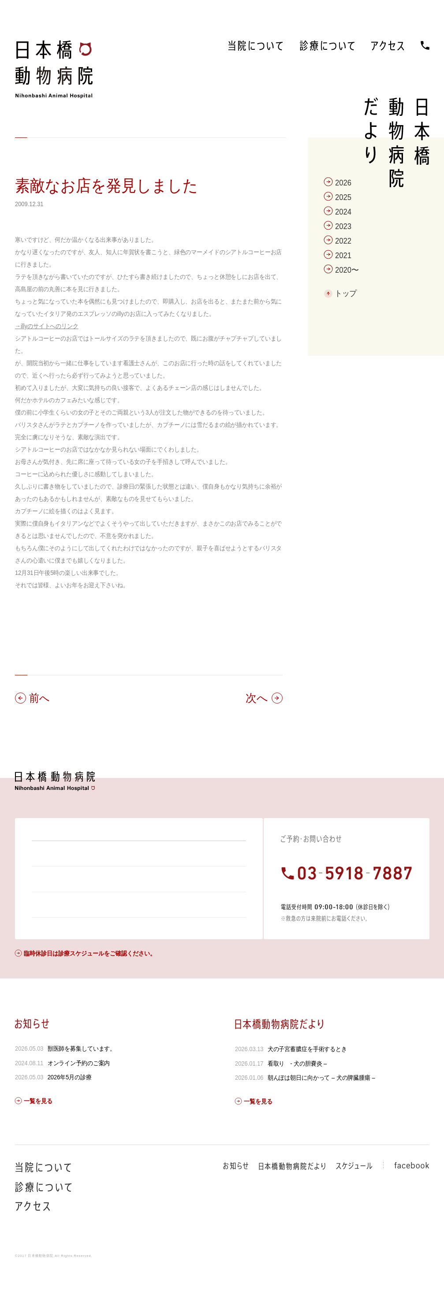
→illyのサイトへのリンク (46, 326)
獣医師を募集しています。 (81, 1072)
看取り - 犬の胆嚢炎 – (297, 1087)
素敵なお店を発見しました (106, 186)
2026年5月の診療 (69, 1100)
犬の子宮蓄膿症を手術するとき (307, 1072)
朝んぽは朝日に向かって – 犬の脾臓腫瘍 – (321, 1101)
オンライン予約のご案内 (78, 1086)
